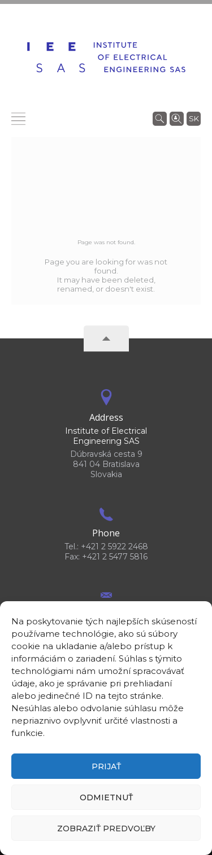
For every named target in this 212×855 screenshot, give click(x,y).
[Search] (160, 117)
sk (194, 118)
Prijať (106, 766)
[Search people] (177, 117)
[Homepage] (106, 57)
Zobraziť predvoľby (106, 828)
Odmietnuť (106, 797)
